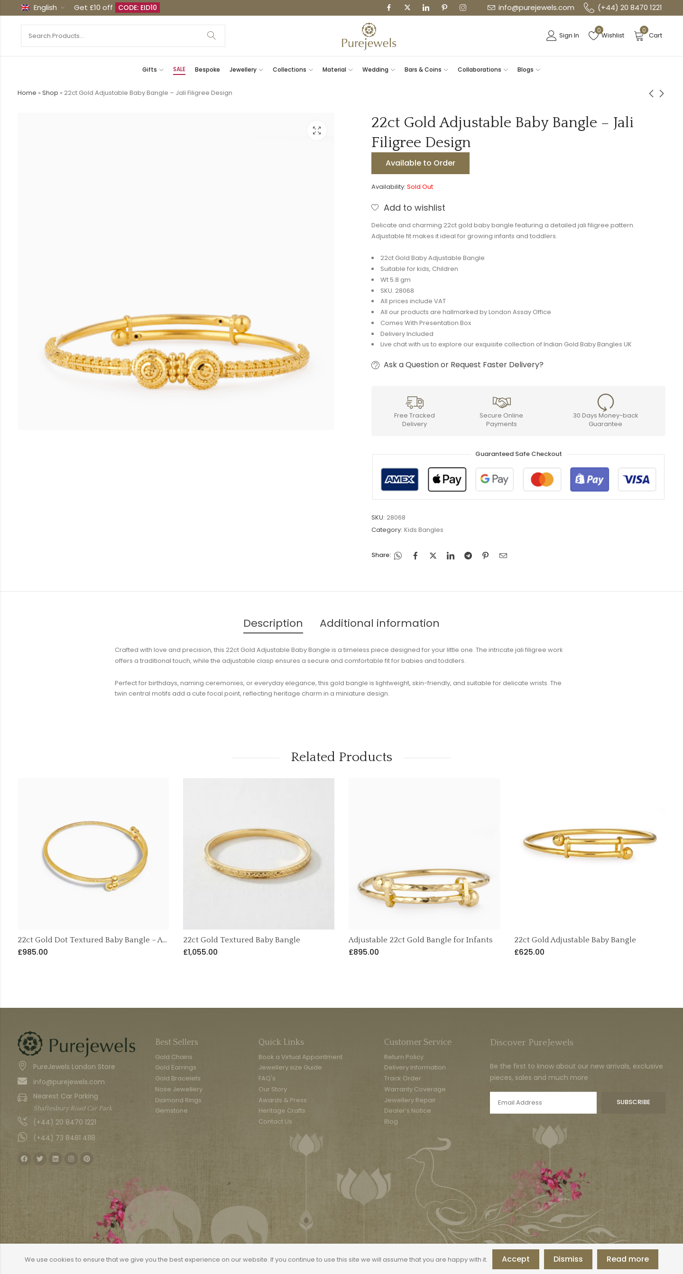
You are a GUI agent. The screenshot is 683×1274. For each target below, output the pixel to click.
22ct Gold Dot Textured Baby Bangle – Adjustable (107, 940)
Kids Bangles (423, 529)
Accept (516, 1259)
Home (27, 92)
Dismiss (568, 1259)
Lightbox (317, 130)
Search (211, 36)
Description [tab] (273, 623)
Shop (50, 92)
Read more (628, 1259)
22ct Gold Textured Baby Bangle (241, 940)
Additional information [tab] (380, 623)
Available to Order (420, 163)
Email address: (543, 1103)
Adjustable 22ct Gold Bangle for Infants (420, 940)
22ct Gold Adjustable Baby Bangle (575, 940)
